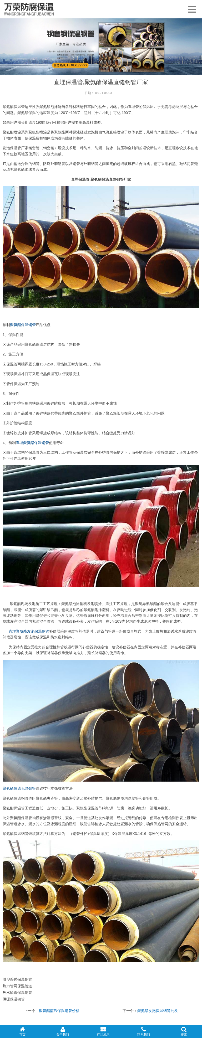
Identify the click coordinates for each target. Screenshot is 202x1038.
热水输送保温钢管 (17, 992)
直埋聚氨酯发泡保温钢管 (29, 631)
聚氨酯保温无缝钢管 (19, 788)
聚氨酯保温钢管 (23, 325)
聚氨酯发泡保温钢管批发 (157, 1011)
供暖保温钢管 (14, 999)
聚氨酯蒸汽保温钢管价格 (59, 1011)
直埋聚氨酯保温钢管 (32, 443)
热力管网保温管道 (17, 986)
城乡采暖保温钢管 (17, 979)
